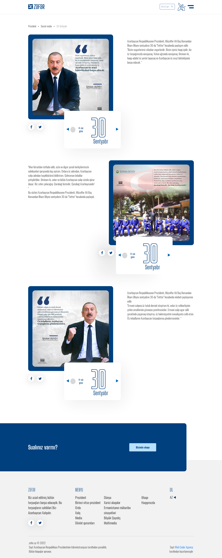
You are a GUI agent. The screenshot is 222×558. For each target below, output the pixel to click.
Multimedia (110, 522)
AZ (173, 497)
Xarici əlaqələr (112, 502)
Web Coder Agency (184, 547)
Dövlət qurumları (85, 522)
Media (78, 517)
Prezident (32, 26)
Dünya (107, 497)
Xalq (77, 512)
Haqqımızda (148, 502)
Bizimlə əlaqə (143, 447)
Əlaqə (144, 497)
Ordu (78, 507)
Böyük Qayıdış (112, 517)
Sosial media (46, 26)
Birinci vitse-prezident (88, 502)
